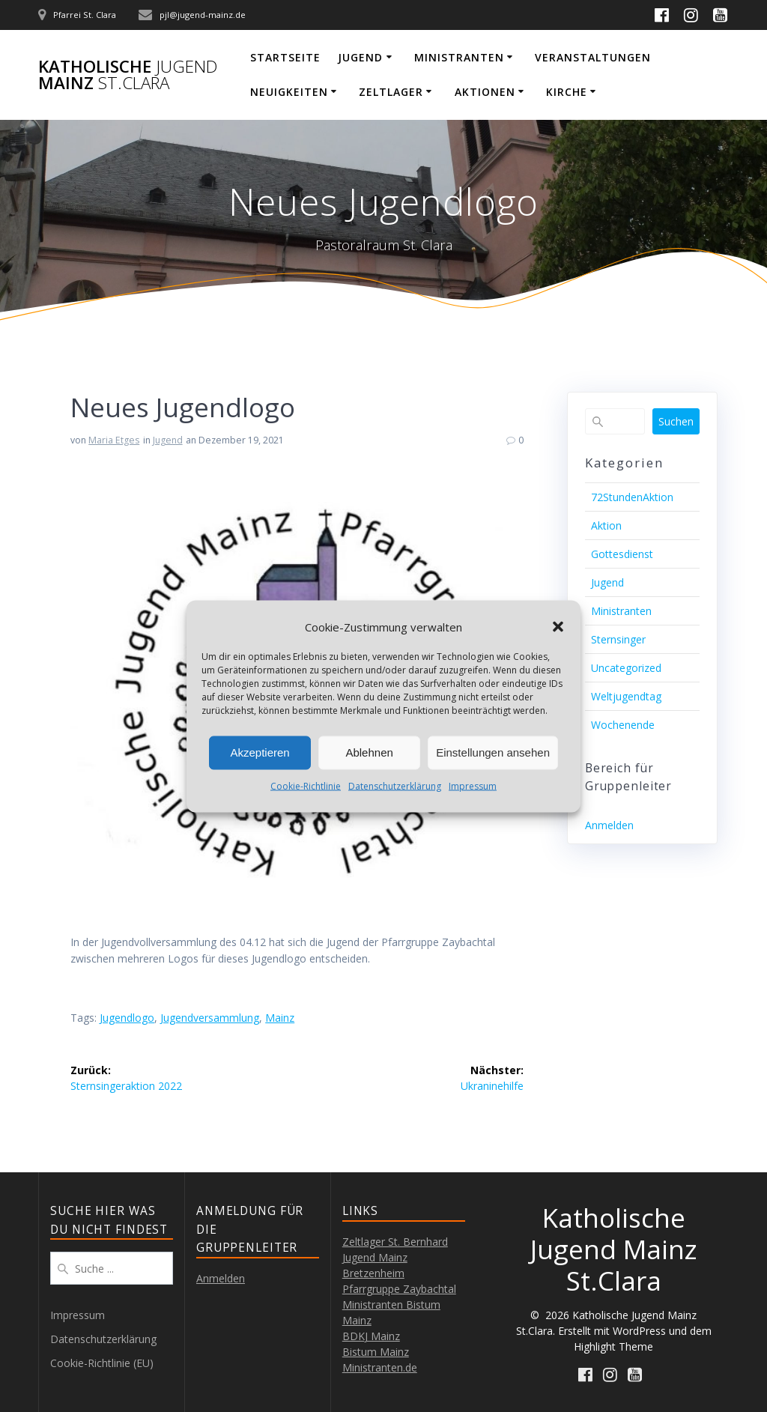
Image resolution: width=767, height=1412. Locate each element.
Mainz (279, 1017)
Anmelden (609, 825)
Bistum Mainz (375, 1352)
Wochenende (623, 725)
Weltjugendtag (626, 696)
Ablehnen (368, 752)
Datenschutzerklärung (394, 785)
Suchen (676, 421)
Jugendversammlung (209, 1017)
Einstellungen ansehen (493, 752)
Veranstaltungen (593, 57)
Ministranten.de (379, 1367)
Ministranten (459, 57)
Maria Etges (113, 440)
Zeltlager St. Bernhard (395, 1241)
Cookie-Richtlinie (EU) (102, 1363)
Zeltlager (391, 92)
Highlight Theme (613, 1346)
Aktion (606, 525)
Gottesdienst (622, 554)
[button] (558, 626)
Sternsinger (618, 639)
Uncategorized (626, 668)
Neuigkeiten (289, 92)
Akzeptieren (259, 752)
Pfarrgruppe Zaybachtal (399, 1289)
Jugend (360, 57)
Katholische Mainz (127, 75)
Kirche (566, 92)
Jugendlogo (127, 1017)
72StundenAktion (632, 497)
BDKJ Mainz (371, 1336)
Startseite (285, 57)
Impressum (473, 785)
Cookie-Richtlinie (305, 785)
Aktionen (485, 92)
